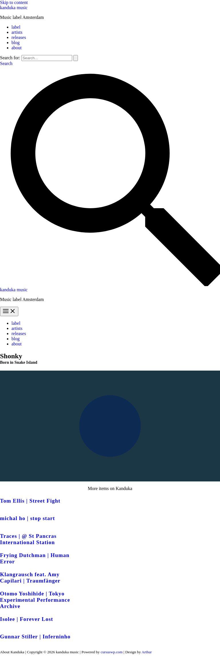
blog (15, 42)
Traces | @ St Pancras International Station (28, 539)
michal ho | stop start (27, 518)
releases (18, 37)
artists (16, 32)
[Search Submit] (75, 58)
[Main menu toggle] (9, 311)
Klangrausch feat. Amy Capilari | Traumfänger (30, 577)
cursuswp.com (112, 652)
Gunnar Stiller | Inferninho (35, 637)
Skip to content (14, 2)
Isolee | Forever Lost (26, 619)
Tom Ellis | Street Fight (30, 501)
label (15, 27)
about (16, 47)
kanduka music (14, 7)
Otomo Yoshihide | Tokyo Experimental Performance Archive (35, 600)
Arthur (147, 652)
